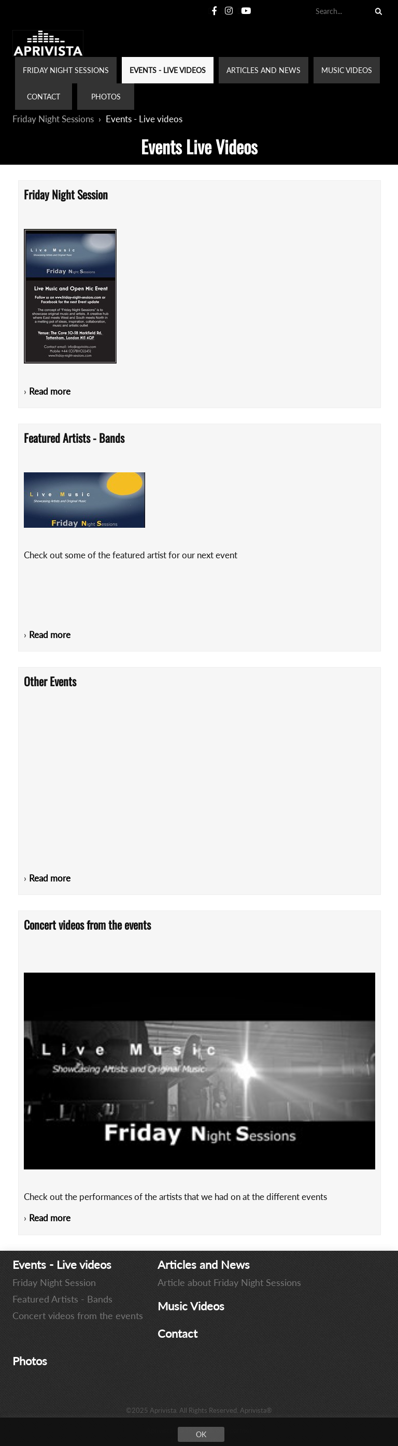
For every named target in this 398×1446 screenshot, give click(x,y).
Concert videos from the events (77, 1315)
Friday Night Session (54, 1282)
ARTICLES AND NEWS (263, 70)
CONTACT (43, 96)
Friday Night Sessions (53, 118)
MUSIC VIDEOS (346, 70)
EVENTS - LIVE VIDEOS (168, 70)
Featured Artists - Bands (62, 1299)
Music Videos (191, 1306)
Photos (29, 1361)
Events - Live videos (144, 118)
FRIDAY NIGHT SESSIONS (66, 70)
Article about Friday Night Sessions (229, 1282)
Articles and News (204, 1264)
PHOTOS (106, 96)
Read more (49, 391)
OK (201, 1434)
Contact (177, 1333)
